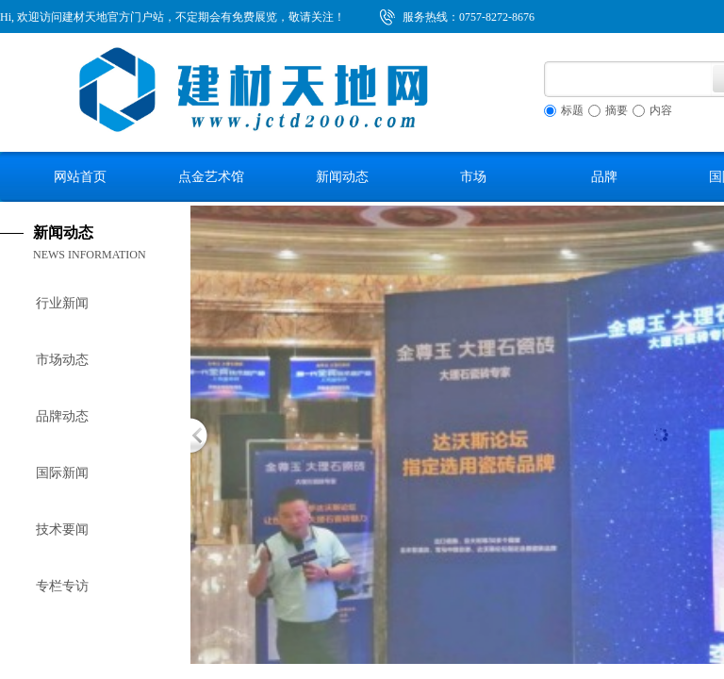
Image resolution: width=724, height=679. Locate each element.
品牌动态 (62, 416)
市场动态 (62, 360)
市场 (473, 176)
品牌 (604, 176)
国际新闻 (62, 473)
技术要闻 (62, 529)
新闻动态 (342, 176)
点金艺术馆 (211, 176)
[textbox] (628, 79)
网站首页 (80, 176)
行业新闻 (62, 303)
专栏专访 (62, 586)
